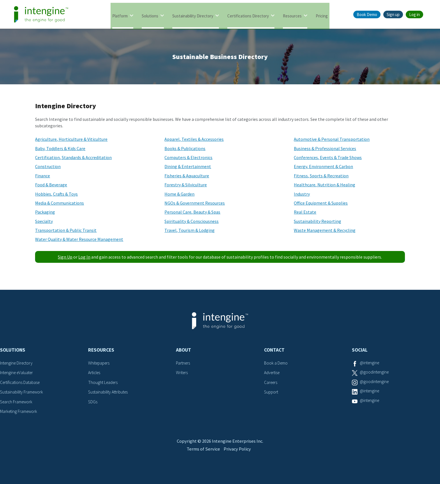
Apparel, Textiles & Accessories (194, 139)
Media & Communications (59, 203)
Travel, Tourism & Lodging (189, 230)
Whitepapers (99, 363)
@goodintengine (375, 372)
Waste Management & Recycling (325, 230)
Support (271, 392)
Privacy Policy (238, 458)
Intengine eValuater (18, 372)
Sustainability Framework (23, 392)
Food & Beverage (51, 184)
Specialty (44, 221)
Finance (42, 175)
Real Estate (305, 212)
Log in (414, 14)
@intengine (370, 363)
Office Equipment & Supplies (321, 203)
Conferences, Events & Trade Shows (328, 157)
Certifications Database (21, 382)
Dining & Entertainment (187, 166)
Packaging (45, 212)
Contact (274, 350)
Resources (292, 14)
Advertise (272, 372)
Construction (48, 166)
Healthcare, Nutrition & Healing (324, 184)
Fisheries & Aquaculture (186, 175)
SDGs (93, 401)
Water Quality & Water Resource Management (79, 239)
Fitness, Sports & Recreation (321, 175)
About (183, 350)
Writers (182, 372)
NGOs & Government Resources (194, 203)
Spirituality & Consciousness (191, 221)
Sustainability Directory (192, 14)
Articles (95, 372)
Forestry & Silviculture (185, 184)
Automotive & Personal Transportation (332, 139)
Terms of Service (202, 458)
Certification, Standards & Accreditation (73, 157)
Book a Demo (276, 363)
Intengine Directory (17, 363)
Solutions (150, 14)
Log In (84, 257)
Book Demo (367, 14)
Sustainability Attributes (109, 392)
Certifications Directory (248, 14)
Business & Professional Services (325, 148)
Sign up (393, 14)
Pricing (322, 14)
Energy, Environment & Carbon (323, 166)
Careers (271, 382)
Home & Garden (179, 194)
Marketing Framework (19, 411)
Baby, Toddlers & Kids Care (60, 148)
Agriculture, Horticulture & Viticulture (71, 139)
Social (360, 350)
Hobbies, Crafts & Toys (56, 194)
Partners (183, 363)
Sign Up (65, 257)
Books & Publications (184, 148)
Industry (302, 194)
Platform (120, 14)
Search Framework (17, 401)
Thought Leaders (103, 382)
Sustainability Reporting (317, 221)
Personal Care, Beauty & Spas (192, 212)
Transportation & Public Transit (66, 230)
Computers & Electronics (188, 157)
